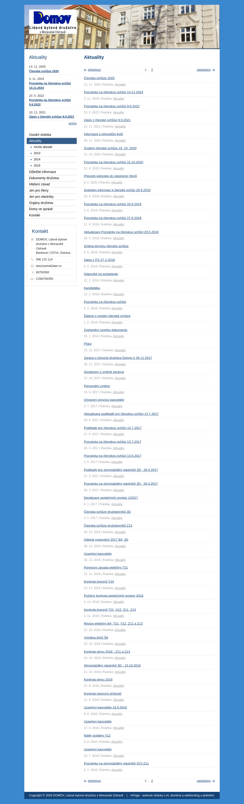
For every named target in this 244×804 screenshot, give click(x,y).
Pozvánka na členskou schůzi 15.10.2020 (113, 162)
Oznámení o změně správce (104, 372)
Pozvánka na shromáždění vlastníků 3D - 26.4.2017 (121, 483)
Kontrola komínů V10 (99, 581)
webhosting (191, 795)
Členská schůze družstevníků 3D (107, 512)
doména (175, 795)
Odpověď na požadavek (101, 274)
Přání (88, 344)
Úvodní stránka (40, 135)
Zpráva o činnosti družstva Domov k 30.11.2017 (118, 358)
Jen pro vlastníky (41, 196)
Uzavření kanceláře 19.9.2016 (105, 707)
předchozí (94, 69)
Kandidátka (92, 288)
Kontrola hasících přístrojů (102, 693)
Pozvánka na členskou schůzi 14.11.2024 (113, 92)
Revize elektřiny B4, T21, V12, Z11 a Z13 (113, 623)
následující (204, 69)
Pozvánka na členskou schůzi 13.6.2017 (112, 456)
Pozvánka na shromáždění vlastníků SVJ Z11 (116, 763)
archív (73, 123)
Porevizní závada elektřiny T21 (106, 567)
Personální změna (97, 386)
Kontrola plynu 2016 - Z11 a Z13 (107, 651)
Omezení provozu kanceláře (104, 400)
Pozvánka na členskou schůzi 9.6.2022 (112, 106)
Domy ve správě (41, 209)
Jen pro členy (39, 190)
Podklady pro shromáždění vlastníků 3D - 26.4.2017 (121, 470)
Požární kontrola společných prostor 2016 (113, 595)
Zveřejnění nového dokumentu (105, 330)
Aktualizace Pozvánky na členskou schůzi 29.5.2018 (121, 232)
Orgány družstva (41, 203)
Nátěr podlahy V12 (97, 735)
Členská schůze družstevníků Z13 (108, 525)
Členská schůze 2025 (99, 78)
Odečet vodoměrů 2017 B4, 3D (106, 539)
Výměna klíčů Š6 (96, 637)
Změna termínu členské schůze (106, 246)
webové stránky (152, 795)
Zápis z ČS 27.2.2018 (99, 260)
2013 (37, 153)
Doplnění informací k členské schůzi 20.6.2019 (117, 190)
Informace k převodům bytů (103, 134)
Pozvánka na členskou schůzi (105, 302)
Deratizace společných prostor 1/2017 (111, 497)
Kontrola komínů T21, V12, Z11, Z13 (110, 609)
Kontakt (34, 215)
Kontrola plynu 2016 (98, 679)
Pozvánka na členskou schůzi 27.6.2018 (112, 218)
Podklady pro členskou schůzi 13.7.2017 (113, 428)
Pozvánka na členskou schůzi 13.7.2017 (112, 441)
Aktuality (120, 84)
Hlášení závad (39, 184)
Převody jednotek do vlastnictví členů (110, 176)
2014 (37, 159)
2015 (37, 165)
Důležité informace (42, 172)
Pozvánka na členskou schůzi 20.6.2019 (112, 204)
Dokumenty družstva (44, 178)
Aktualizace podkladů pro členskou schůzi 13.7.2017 (121, 414)
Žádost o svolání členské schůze (107, 316)
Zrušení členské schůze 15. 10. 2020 (110, 148)
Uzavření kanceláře (98, 553)
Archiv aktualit (43, 147)
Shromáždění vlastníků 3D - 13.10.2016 (112, 665)
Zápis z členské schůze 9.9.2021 (107, 120)
